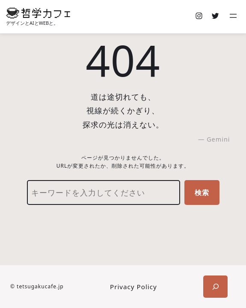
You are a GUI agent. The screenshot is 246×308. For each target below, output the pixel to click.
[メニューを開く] (234, 16)
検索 (202, 192)
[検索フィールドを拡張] (215, 286)
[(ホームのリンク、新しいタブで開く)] (38, 13)
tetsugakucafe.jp (40, 286)
